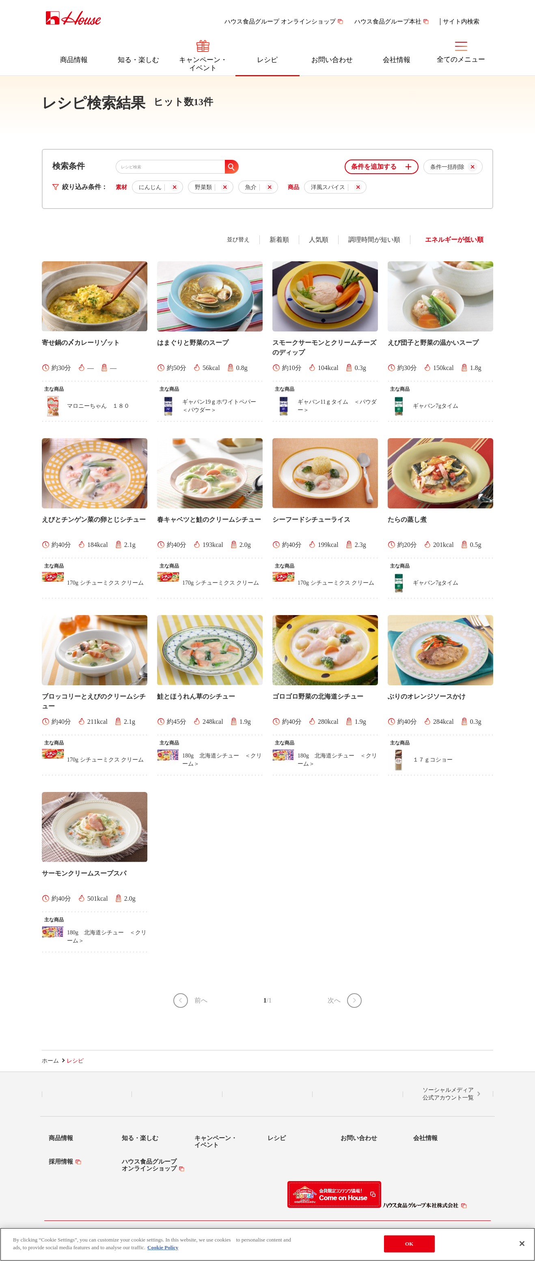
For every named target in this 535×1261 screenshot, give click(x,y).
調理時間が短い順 (374, 239)
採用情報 (61, 1161)
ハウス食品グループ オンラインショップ (280, 21)
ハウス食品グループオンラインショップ (149, 1165)
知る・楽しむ (138, 60)
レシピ (267, 60)
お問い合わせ (332, 60)
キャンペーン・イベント (203, 64)
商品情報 (74, 60)
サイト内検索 (461, 21)
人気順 (318, 239)
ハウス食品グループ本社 (387, 21)
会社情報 (396, 60)
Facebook (267, 1094)
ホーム (50, 1061)
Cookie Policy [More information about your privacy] (162, 1249)
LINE (87, 1094)
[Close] (522, 1244)
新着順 (279, 239)
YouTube (357, 1094)
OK (409, 1245)
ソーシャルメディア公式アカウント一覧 (448, 1094)
